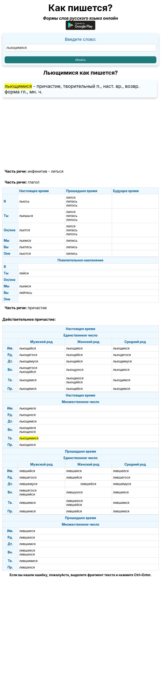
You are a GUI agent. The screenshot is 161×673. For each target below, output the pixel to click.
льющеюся (75, 378)
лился (70, 197)
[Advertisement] (80, 133)
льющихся (27, 415)
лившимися (28, 561)
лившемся (27, 511)
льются (25, 253)
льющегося (28, 355)
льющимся (28, 380)
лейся (24, 273)
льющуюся (75, 369)
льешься (26, 216)
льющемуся (28, 361)
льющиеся (27, 408)
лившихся (27, 537)
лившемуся (28, 484)
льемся (25, 240)
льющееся (121, 348)
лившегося (28, 477)
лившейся (74, 477)
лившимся (27, 503)
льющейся (74, 355)
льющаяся (74, 348)
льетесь (25, 247)
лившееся (121, 471)
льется (24, 230)
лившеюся (74, 501)
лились (71, 240)
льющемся (28, 388)
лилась (71, 201)
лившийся (27, 471)
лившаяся (74, 471)
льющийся (27, 348)
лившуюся (74, 492)
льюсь (24, 201)
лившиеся (27, 531)
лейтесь (25, 293)
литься (57, 171)
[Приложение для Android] (80, 28)
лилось (71, 205)
